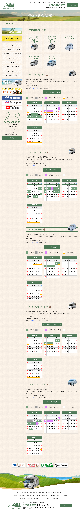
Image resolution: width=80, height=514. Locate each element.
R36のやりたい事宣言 (12, 75)
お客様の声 (49, 498)
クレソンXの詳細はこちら (52, 92)
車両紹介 (12, 45)
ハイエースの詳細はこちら (52, 402)
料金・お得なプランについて (12, 49)
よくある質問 (12, 71)
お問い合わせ (72, 5)
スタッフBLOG (12, 58)
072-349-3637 (57, 5)
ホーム (18, 492)
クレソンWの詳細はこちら (52, 169)
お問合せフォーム (67, 81)
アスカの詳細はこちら (52, 247)
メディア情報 (12, 62)
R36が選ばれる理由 (26, 492)
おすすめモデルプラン (39, 498)
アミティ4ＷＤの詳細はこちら (52, 324)
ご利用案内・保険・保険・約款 (12, 53)
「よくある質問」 (34, 88)
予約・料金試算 (37, 492)
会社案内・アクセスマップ (12, 66)
